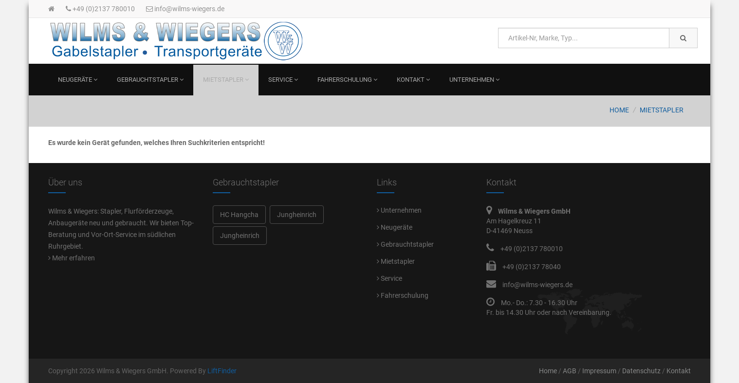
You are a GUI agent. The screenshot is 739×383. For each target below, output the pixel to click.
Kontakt (413, 79)
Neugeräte (77, 79)
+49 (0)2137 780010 (100, 9)
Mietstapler (226, 79)
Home (619, 110)
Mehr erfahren (71, 258)
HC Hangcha (239, 215)
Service (283, 79)
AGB (569, 371)
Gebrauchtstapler (150, 79)
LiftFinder (222, 371)
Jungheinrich (296, 215)
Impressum (599, 371)
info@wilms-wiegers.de (185, 9)
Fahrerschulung (347, 79)
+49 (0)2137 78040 (531, 267)
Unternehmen (474, 79)
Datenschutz (641, 371)
